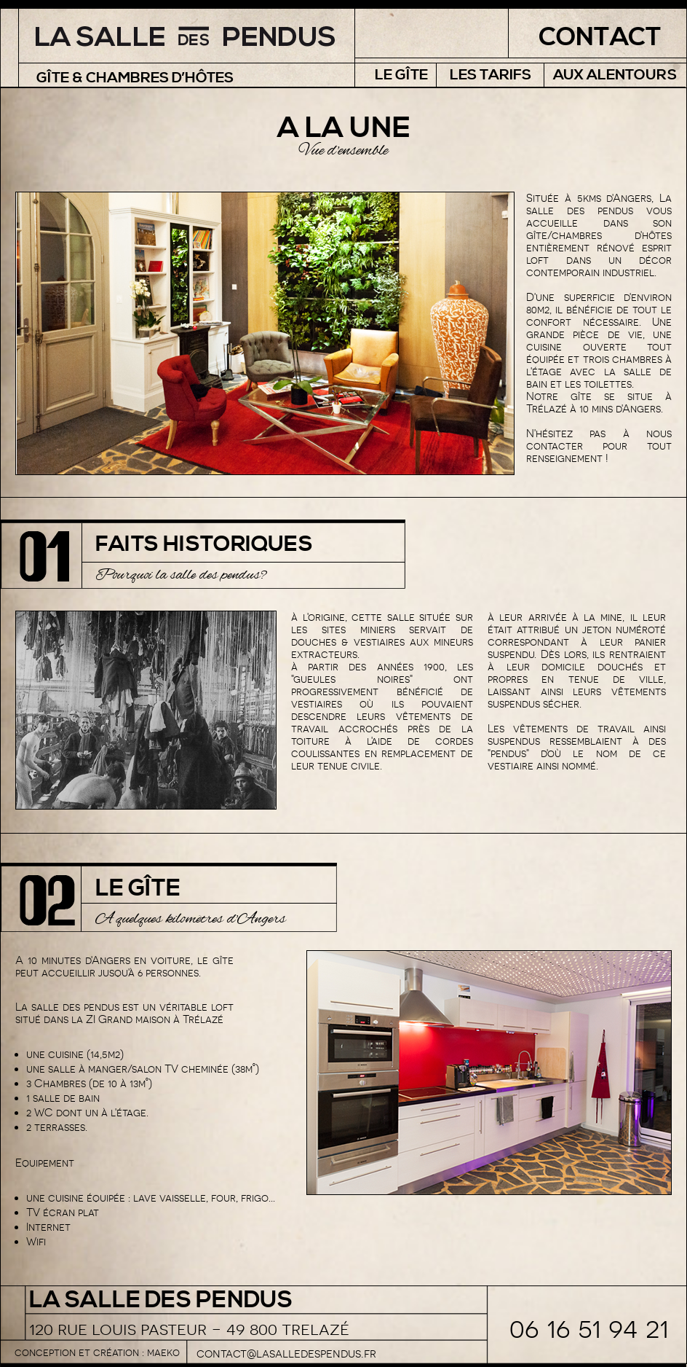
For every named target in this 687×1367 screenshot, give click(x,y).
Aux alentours (615, 75)
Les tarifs (490, 75)
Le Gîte (401, 75)
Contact (600, 37)
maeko (163, 1352)
